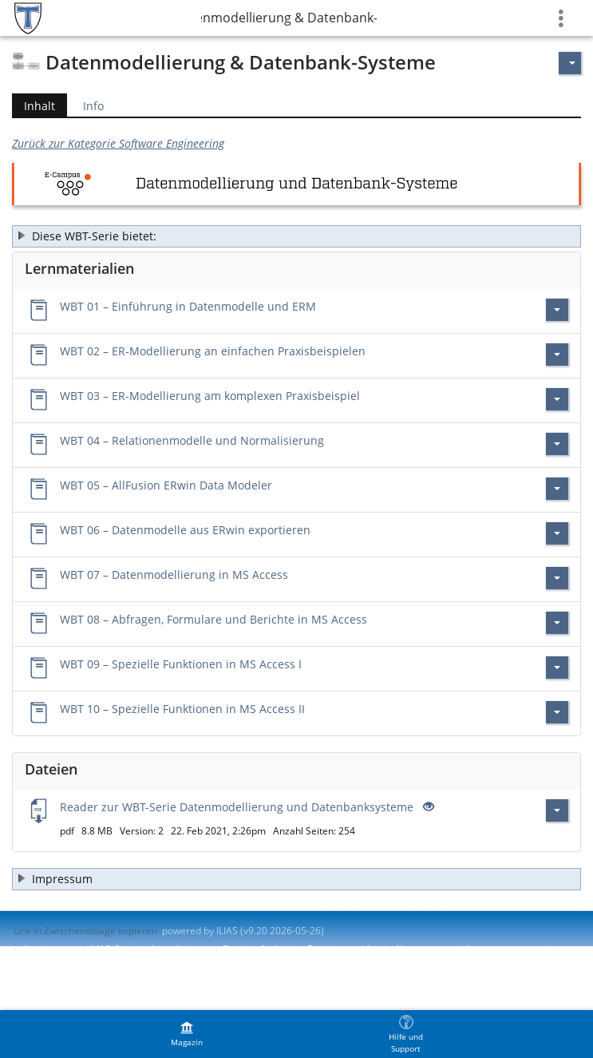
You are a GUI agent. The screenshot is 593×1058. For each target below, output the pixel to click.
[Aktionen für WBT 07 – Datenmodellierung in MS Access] (557, 578)
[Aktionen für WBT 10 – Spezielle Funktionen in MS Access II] (557, 712)
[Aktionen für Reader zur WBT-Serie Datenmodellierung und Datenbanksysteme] (557, 810)
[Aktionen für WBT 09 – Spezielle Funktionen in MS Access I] (557, 667)
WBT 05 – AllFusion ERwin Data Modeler (166, 485)
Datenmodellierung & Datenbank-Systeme (289, 17)
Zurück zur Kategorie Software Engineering (118, 143)
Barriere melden (344, 949)
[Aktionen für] (570, 63)
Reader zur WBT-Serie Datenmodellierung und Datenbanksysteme (236, 806)
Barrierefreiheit (257, 949)
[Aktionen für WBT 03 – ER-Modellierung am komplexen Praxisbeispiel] (557, 399)
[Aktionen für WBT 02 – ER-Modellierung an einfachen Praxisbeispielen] (557, 354)
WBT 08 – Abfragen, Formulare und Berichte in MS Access (213, 619)
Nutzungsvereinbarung (447, 949)
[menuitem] (187, 1034)
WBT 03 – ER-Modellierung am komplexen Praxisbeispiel (210, 395)
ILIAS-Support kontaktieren (148, 949)
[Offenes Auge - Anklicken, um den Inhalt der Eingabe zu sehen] (427, 806)
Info (93, 105)
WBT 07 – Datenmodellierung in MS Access (174, 574)
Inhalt (33, 105)
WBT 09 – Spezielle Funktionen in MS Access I (181, 664)
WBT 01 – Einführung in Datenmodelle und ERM (188, 306)
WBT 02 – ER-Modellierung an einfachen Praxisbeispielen (213, 351)
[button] (296, 236)
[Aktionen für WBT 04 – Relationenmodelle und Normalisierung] (557, 444)
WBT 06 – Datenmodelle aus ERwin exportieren (185, 529)
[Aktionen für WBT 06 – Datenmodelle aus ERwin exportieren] (557, 533)
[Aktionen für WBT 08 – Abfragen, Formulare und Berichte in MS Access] (557, 623)
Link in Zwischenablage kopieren (85, 930)
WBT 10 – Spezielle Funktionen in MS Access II (182, 708)
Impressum (49, 949)
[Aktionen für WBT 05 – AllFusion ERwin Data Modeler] (557, 488)
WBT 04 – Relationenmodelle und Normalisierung (192, 440)
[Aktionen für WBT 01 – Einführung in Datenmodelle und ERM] (557, 310)
